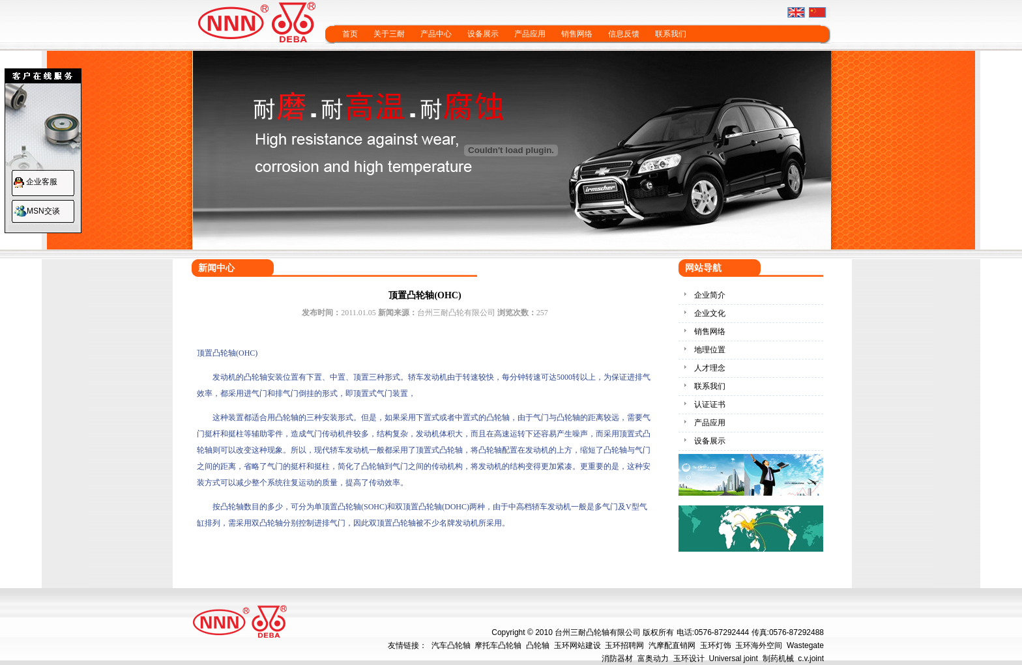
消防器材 (617, 658)
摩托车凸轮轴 (497, 645)
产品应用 (530, 33)
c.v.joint (811, 658)
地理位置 (709, 349)
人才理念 (709, 368)
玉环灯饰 (715, 645)
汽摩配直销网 (672, 645)
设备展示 (483, 33)
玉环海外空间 (758, 645)
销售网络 (576, 33)
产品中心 (436, 33)
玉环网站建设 (577, 645)
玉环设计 (689, 658)
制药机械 (778, 658)
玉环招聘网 (624, 645)
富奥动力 (653, 658)
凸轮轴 (537, 645)
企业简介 (709, 295)
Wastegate (805, 645)
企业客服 (41, 181)
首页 (350, 33)
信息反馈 (623, 33)
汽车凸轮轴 (451, 645)
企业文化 (709, 313)
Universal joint (732, 658)
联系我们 (670, 33)
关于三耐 (389, 33)
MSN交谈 (43, 211)
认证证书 (709, 404)
